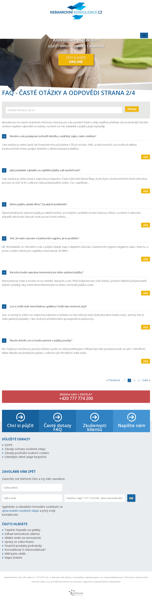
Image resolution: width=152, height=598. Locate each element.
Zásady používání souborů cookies (27, 453)
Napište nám (131, 425)
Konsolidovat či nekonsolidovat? (25, 549)
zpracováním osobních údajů (20, 511)
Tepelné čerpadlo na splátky (22, 530)
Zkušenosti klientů (94, 427)
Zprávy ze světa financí (19, 542)
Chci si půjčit (20, 425)
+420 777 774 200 (76, 398)
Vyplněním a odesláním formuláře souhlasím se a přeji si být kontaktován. (32, 510)
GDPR (8, 445)
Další (145, 380)
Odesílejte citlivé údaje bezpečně (25, 457)
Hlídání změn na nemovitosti (23, 538)
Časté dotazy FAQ (57, 427)
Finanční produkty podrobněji (23, 546)
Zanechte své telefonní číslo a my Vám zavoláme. (33, 479)
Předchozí (114, 380)
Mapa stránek (13, 557)
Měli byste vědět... (16, 553)
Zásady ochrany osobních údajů (25, 449)
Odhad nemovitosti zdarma (22, 534)
